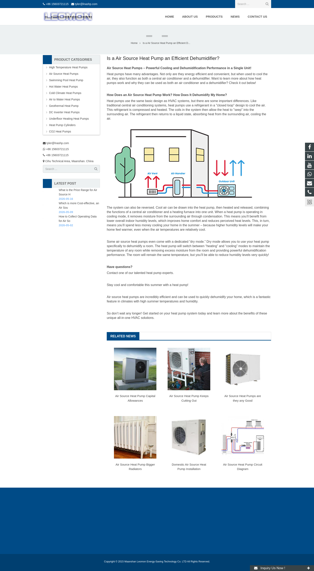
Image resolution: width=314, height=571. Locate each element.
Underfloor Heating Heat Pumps (69, 118)
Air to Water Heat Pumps (64, 99)
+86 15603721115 (57, 4)
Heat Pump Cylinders (62, 125)
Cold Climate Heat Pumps (65, 93)
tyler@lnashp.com (86, 4)
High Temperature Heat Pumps (68, 67)
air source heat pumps (132, 241)
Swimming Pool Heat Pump (66, 80)
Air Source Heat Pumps (63, 73)
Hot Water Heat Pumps (63, 86)
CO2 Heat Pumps (60, 131)
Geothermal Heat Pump (63, 105)
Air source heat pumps (123, 297)
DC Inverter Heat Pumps (64, 112)
